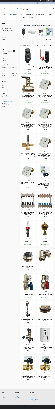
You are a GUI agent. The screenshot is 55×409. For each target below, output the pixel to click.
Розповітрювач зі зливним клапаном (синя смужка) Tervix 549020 (27, 347)
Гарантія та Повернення (34, 400)
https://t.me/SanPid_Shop (7, 104)
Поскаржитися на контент (23, 407)
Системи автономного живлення (49, 38)
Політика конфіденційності (33, 395)
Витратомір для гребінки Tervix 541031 (28, 240)
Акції (21, 14)
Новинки (4, 34)
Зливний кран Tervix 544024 (45, 266)
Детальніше (41, 3)
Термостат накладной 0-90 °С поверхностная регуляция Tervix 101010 (28, 68)
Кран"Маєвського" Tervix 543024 (28, 267)
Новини (4, 398)
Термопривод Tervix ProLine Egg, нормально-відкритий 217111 (45, 347)
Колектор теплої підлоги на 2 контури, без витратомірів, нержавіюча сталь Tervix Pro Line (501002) (28, 213)
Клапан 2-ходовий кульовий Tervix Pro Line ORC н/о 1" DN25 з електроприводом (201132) (28, 126)
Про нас (24, 17)
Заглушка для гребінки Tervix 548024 (45, 320)
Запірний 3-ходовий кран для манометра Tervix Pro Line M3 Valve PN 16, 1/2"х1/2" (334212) (28, 155)
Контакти (31, 17)
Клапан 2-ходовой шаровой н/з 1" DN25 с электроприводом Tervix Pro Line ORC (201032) (28, 183)
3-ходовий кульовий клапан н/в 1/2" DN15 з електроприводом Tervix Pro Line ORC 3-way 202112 (28, 375)
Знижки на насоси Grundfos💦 (8, 30)
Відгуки (50, 14)
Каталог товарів (13, 14)
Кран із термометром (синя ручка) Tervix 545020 (27, 294)
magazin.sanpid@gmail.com (7, 101)
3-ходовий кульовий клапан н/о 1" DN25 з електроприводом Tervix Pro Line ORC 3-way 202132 (45, 375)
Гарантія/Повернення (41, 14)
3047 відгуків (43, 0)
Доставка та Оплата (34, 399)
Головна (4, 14)
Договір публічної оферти (33, 398)
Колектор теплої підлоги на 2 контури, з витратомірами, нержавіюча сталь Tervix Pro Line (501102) (45, 213)
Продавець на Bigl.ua (27, 406)
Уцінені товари (5, 32)
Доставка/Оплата (29, 14)
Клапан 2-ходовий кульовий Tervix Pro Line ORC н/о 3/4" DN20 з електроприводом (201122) (45, 97)
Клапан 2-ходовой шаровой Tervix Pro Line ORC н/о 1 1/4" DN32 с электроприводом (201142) (45, 126)
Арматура (22, 36)
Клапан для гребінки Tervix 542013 (45, 240)
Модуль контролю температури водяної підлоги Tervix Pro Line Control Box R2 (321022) (45, 184)
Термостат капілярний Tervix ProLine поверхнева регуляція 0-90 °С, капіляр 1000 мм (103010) (45, 68)
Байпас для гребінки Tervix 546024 (27, 320)
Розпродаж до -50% (6, 28)
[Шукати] (2, 9)
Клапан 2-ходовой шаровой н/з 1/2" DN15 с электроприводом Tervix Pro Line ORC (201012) (45, 155)
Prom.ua (33, 405)
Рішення (40, 36)
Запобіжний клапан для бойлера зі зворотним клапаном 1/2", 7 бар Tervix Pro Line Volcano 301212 (28, 97)
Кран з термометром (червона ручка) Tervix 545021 (45, 294)
